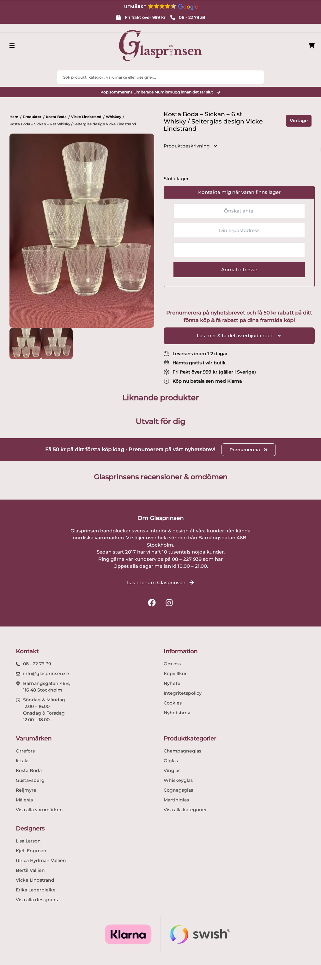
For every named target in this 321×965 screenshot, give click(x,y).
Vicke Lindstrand (86, 117)
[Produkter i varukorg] (311, 45)
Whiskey (113, 117)
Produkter (32, 117)
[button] (160, 6)
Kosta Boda (56, 117)
